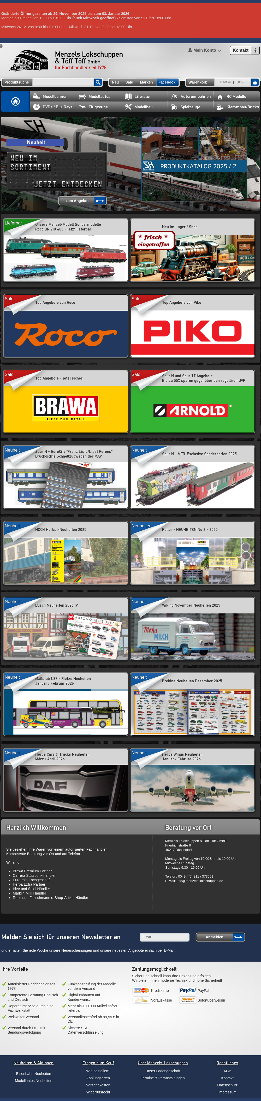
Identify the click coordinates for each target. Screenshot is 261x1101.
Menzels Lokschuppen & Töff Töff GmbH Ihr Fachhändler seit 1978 (65, 61)
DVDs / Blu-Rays (52, 107)
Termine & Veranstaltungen (163, 1078)
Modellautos (94, 96)
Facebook (166, 82)
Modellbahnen (50, 96)
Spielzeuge (185, 107)
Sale (129, 82)
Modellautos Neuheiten (33, 1081)
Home (15, 101)
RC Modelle (231, 96)
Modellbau (139, 107)
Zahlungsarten (98, 1078)
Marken (146, 82)
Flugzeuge (93, 107)
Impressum (227, 1092)
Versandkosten (98, 1085)
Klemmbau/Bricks (238, 107)
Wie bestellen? (98, 1071)
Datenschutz (227, 1085)
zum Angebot (77, 201)
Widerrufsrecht (98, 1092)
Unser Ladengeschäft (162, 1071)
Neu (115, 82)
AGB (227, 1071)
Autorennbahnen (191, 96)
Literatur (138, 96)
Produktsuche (16, 82)
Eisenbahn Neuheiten (33, 1074)
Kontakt (227, 1078)
